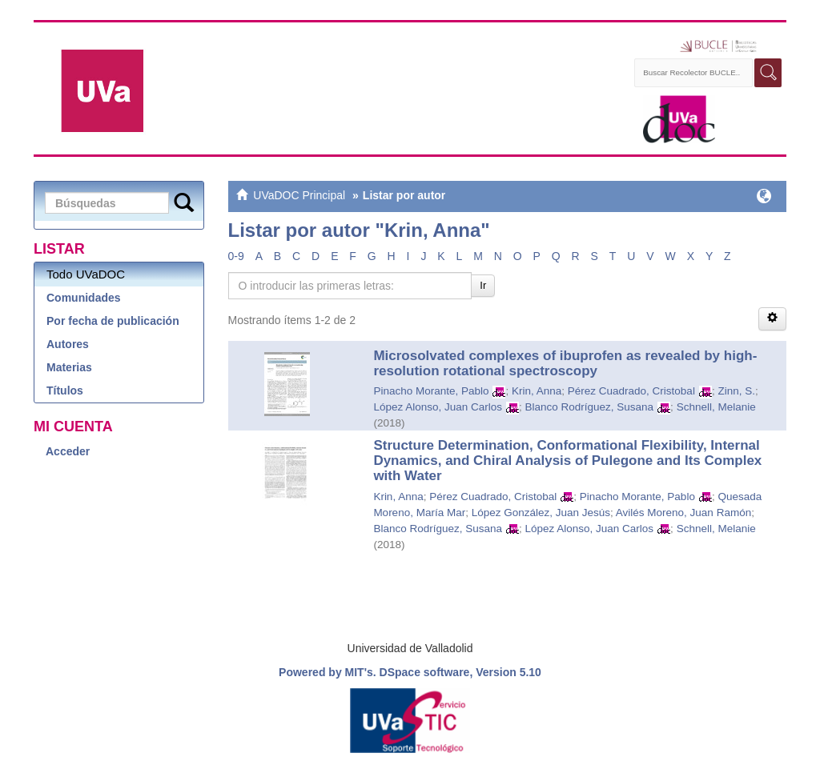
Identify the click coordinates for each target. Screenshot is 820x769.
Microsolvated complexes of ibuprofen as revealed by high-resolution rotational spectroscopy (565, 363)
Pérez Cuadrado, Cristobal (631, 391)
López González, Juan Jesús (541, 513)
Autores (67, 344)
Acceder (68, 451)
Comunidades (83, 297)
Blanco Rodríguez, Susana (589, 407)
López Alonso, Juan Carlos (437, 407)
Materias (69, 367)
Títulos (64, 390)
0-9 (236, 256)
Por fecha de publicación (112, 320)
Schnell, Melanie (716, 407)
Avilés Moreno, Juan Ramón (683, 513)
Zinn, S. (736, 391)
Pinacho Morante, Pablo (430, 391)
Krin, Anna (536, 391)
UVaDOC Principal (299, 195)
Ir (483, 285)
